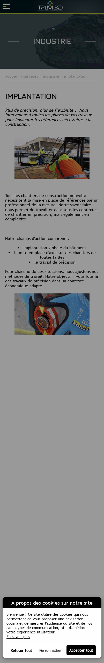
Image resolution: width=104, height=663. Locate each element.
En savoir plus (18, 636)
